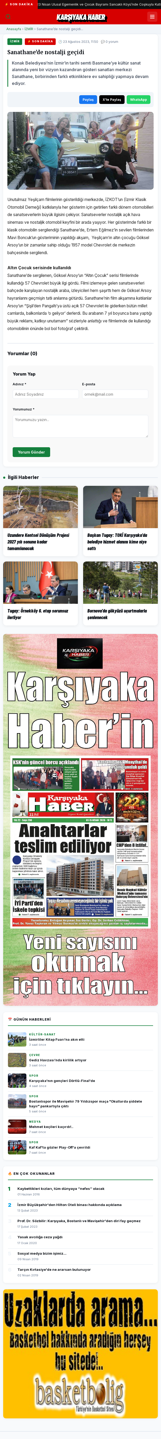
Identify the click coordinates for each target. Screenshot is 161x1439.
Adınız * (19, 384)
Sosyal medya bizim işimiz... (42, 1253)
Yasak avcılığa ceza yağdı (40, 1237)
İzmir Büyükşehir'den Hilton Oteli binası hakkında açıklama (69, 1205)
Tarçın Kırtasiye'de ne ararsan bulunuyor (54, 1269)
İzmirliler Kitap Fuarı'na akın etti (56, 1039)
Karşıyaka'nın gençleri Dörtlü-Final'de (62, 1081)
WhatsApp (138, 100)
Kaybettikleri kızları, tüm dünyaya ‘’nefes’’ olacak (61, 1188)
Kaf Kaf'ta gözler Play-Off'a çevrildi (59, 1147)
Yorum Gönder (31, 452)
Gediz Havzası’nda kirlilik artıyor (58, 1060)
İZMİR (29, 29)
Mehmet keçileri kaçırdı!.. (51, 1127)
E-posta (88, 384)
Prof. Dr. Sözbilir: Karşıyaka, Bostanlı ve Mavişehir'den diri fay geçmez (79, 1221)
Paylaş (88, 100)
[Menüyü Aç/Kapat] (152, 17)
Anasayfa (13, 29)
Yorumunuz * (24, 409)
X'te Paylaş (112, 100)
